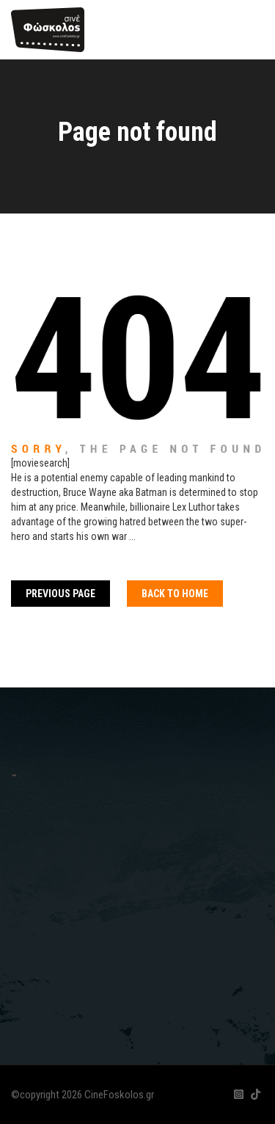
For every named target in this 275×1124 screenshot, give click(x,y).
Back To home (175, 593)
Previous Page (60, 593)
